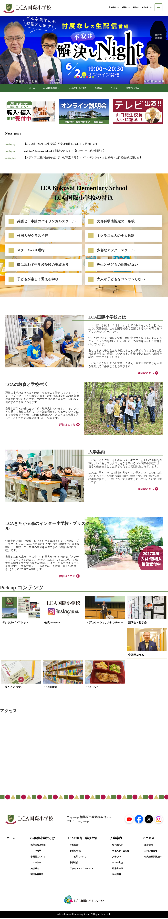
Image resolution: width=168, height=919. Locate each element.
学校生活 (74, 846)
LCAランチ (92, 688)
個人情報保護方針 (152, 858)
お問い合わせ (147, 7)
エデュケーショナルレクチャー (104, 624)
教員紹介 (74, 864)
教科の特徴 (75, 852)
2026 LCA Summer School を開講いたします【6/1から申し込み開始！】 (65, 152)
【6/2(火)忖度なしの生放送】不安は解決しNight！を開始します (61, 145)
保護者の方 (126, 7)
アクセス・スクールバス (81, 870)
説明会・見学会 (137, 623)
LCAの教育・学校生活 (76, 88)
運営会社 (148, 846)
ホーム (18, 88)
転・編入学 (117, 846)
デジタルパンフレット (15, 624)
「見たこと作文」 (12, 688)
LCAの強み (36, 864)
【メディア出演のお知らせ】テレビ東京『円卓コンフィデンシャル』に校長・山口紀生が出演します (83, 159)
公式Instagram (52, 624)
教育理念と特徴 (38, 846)
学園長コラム (136, 656)
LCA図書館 (50, 688)
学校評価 (116, 876)
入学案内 (102, 88)
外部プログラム (144, 88)
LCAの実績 (117, 864)
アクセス (121, 88)
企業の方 (136, 7)
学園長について (38, 858)
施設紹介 (35, 870)
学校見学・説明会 (120, 852)
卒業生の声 (117, 870)
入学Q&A (116, 858)
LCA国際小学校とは (42, 88)
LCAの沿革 (36, 852)
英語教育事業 (37, 876)
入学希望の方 (114, 7)
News (13, 135)
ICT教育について (78, 858)
